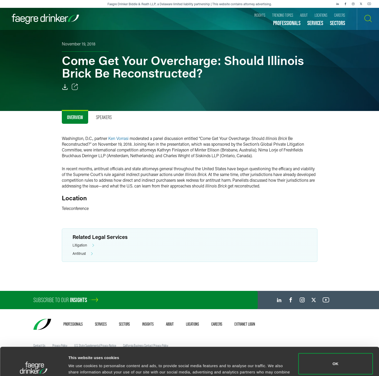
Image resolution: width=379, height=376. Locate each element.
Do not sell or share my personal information (335, 359)
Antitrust (83, 253)
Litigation (83, 245)
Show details (80, 364)
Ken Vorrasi (118, 138)
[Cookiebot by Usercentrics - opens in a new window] (34, 366)
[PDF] (65, 87)
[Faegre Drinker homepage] (45, 19)
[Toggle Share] (75, 87)
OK (336, 335)
